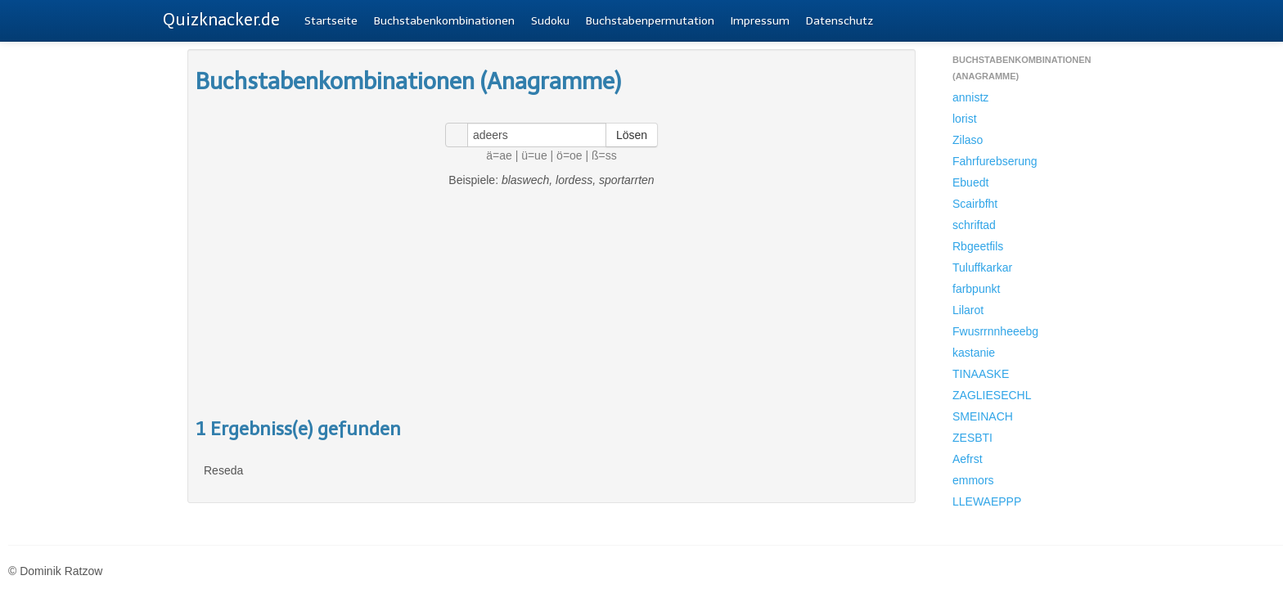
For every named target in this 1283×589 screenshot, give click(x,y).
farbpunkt (976, 288)
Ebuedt (970, 182)
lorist (964, 118)
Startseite (331, 21)
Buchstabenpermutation (650, 21)
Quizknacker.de (221, 19)
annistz (970, 97)
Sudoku (550, 21)
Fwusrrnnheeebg (995, 331)
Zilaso (967, 139)
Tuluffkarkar (982, 267)
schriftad (974, 225)
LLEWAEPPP (986, 501)
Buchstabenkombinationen (444, 21)
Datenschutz (839, 21)
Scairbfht (974, 203)
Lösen (631, 135)
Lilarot (968, 310)
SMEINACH (982, 416)
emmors (973, 480)
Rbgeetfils (977, 246)
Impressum (760, 21)
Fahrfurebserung (995, 161)
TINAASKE (980, 373)
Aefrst (967, 458)
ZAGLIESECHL (991, 395)
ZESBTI (972, 437)
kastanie (973, 352)
